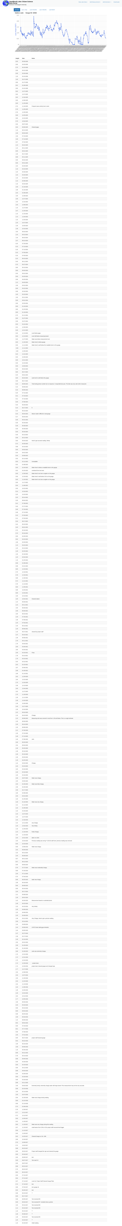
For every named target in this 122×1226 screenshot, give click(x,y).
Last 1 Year (24, 9)
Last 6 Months (33, 9)
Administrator (107, 2)
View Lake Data (83, 2)
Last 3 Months (43, 9)
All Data (17, 9)
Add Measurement (95, 2)
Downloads (116, 2)
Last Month (52, 9)
